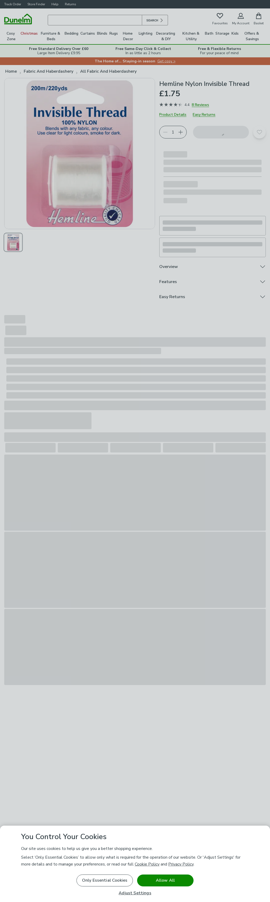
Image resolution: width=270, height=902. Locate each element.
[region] (135, 864)
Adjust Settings (135, 893)
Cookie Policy (147, 864)
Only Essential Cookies (105, 880)
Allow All (165, 880)
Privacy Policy (181, 864)
